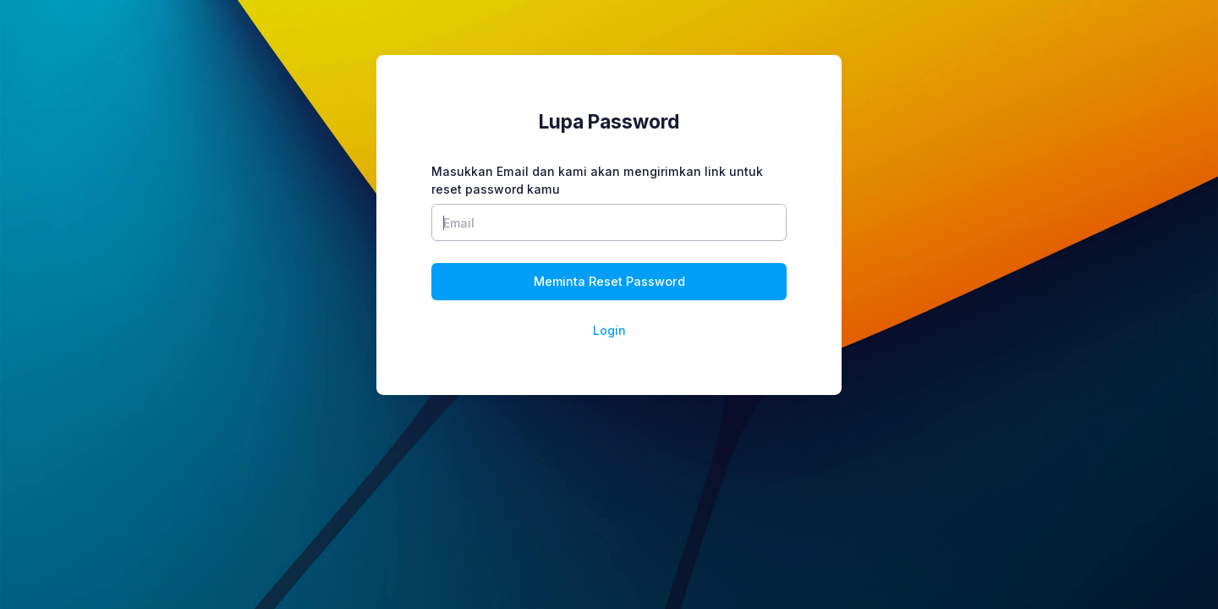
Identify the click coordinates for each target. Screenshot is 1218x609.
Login (609, 330)
